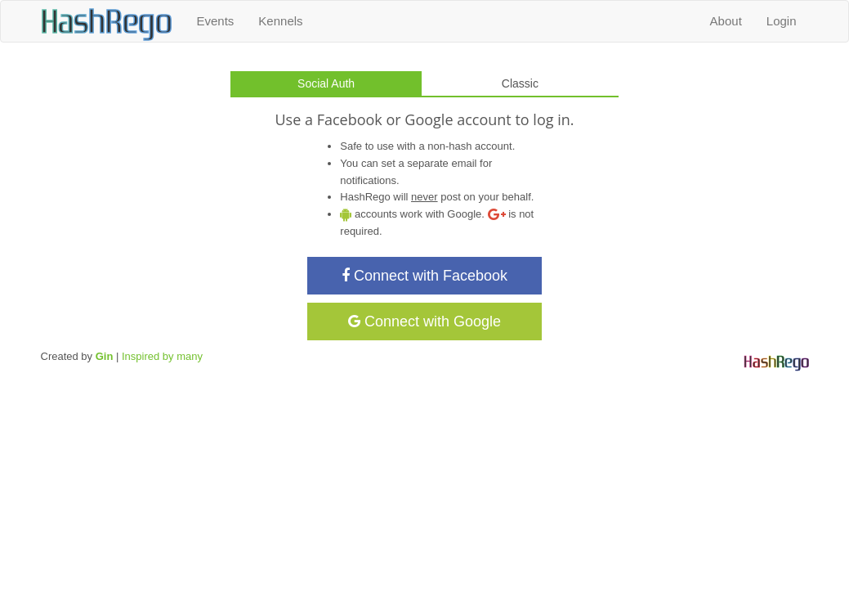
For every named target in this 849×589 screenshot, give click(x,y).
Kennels (280, 21)
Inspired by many (162, 356)
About (726, 21)
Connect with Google (424, 321)
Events (216, 21)
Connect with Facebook (424, 276)
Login (781, 21)
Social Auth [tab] (326, 83)
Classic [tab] (520, 83)
